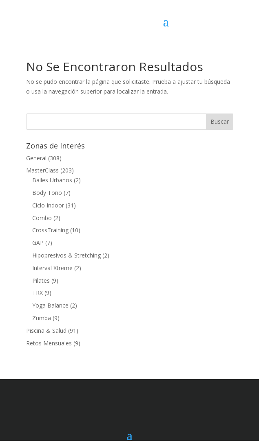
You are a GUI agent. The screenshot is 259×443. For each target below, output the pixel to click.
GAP (38, 243)
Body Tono (47, 192)
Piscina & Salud (46, 330)
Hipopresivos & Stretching (66, 255)
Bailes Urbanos (52, 180)
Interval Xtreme (52, 268)
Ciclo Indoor (48, 205)
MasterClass (42, 170)
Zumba (41, 318)
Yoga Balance (50, 305)
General (36, 158)
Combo (42, 218)
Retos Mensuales (49, 343)
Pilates (41, 280)
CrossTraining (50, 230)
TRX (37, 293)
